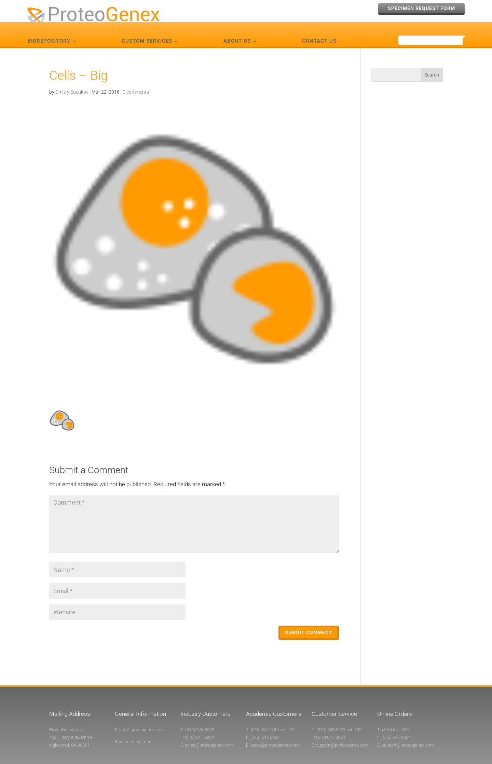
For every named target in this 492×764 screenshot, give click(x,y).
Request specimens (134, 730)
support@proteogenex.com (342, 733)
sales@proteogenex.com (209, 733)
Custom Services (147, 29)
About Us (237, 29)
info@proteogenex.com (141, 717)
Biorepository (48, 29)
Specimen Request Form (421, 8)
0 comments (136, 80)
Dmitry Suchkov (71, 80)
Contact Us (319, 29)
